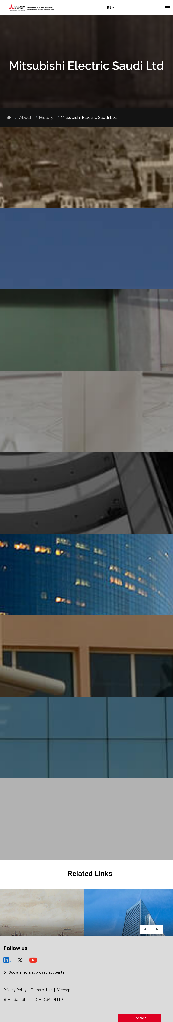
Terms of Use (41, 990)
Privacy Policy (14, 990)
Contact (139, 1018)
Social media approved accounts (36, 972)
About (24, 117)
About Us (151, 929)
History (46, 117)
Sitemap (63, 990)
